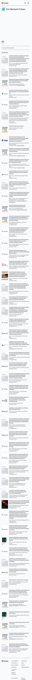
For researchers (14, 660)
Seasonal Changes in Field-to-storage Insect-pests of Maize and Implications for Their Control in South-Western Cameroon (18, 467)
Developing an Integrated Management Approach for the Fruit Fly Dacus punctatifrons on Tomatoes (19, 560)
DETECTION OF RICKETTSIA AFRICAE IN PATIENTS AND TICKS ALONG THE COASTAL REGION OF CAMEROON (19, 645)
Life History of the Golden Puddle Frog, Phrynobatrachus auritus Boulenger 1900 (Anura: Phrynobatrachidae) (17, 492)
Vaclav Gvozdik (12, 202)
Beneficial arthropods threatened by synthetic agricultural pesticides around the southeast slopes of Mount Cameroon (19, 81)
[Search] (25, 3)
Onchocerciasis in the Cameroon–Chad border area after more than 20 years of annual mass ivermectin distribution (19, 102)
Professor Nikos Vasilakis (13, 605)
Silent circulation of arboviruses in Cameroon (18, 579)
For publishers (14, 663)
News (22, 663)
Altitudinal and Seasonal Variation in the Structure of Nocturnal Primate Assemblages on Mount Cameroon (19, 252)
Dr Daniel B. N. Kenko (21, 85)
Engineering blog (25, 667)
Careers (23, 665)
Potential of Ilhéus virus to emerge (16, 126)
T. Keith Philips (11, 348)
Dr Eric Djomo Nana (20, 145)
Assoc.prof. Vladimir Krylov (22, 200)
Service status (14, 678)
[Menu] (28, 3)
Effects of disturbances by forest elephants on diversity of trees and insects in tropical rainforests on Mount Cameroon (19, 241)
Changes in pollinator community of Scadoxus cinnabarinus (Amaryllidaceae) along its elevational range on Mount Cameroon (19, 320)
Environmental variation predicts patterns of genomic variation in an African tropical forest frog (19, 91)
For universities (14, 665)
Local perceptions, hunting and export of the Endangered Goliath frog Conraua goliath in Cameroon (18, 172)
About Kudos (24, 660)
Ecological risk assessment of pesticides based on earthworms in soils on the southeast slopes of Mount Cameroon (19, 150)
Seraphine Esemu (12, 638)
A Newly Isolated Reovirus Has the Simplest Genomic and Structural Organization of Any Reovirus (18, 539)
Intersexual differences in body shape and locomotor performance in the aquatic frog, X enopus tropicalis (18, 570)
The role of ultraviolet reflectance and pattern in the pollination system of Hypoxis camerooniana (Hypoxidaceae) (19, 354)
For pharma (13, 667)
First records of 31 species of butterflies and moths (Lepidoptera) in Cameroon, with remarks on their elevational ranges (18, 298)
